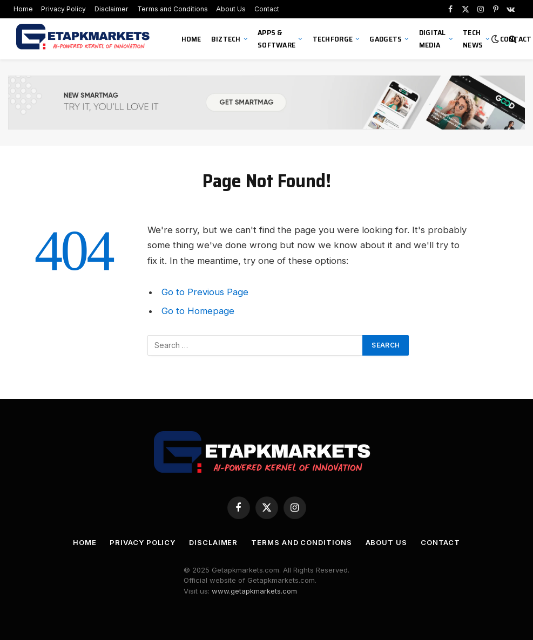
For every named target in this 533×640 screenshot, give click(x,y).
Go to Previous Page (204, 292)
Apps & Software (276, 38)
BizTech (226, 39)
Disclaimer (112, 9)
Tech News (473, 38)
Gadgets (385, 39)
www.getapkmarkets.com (254, 591)
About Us (231, 9)
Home (23, 9)
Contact (266, 9)
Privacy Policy (63, 9)
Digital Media (432, 38)
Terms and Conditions (172, 9)
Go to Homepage (197, 310)
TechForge (333, 39)
